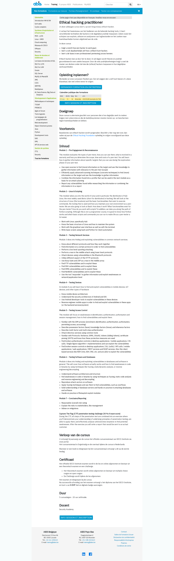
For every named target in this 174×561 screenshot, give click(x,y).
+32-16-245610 (51, 540)
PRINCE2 (38, 108)
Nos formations (40, 11)
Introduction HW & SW (43, 21)
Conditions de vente (124, 546)
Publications (78, 4)
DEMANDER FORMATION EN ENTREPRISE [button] (81, 87)
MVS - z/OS (39, 36)
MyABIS (87, 4)
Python (37, 132)
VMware (38, 49)
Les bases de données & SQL (45, 61)
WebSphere (39, 89)
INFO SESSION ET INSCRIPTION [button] (80, 103)
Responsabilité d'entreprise (124, 540)
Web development (41, 123)
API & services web (41, 145)
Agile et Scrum (40, 111)
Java (36, 129)
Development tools (41, 135)
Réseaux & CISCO (41, 45)
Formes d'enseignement (78, 11)
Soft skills (38, 24)
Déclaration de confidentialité (123, 537)
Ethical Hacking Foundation (84, 135)
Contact (124, 532)
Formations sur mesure (57, 11)
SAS (36, 138)
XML (36, 141)
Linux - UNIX (39, 39)
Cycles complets (40, 27)
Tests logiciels (40, 114)
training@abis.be (52, 542)
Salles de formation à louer (123, 535)
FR (138, 5)
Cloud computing (41, 42)
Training (54, 4)
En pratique (94, 11)
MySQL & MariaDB (41, 76)
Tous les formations (42, 158)
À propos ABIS (65, 4)
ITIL (36, 151)
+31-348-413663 (88, 540)
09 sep (62, 99)
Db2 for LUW (39, 67)
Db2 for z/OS (39, 64)
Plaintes (124, 543)
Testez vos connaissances (111, 11)
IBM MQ (38, 86)
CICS (36, 83)
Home (46, 4)
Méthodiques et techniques (44, 101)
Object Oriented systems (43, 126)
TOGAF (37, 105)
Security (38, 52)
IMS (36, 80)
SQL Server (39, 73)
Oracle (37, 70)
